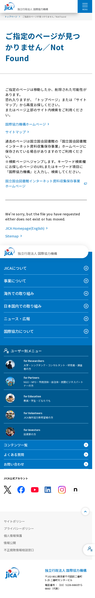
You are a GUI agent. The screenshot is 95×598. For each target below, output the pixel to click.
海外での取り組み (19, 293)
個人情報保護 (13, 535)
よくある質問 (14, 454)
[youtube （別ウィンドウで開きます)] (35, 489)
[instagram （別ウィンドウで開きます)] (62, 490)
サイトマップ (17, 131)
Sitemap (14, 235)
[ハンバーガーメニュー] (85, 5)
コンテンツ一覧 (16, 444)
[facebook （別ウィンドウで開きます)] (21, 490)
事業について (15, 280)
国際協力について (19, 331)
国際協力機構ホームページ (28, 124)
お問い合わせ (14, 464)
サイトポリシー (14, 521)
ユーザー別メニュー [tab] (23, 350)
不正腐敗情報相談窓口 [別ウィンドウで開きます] (19, 550)
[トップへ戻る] (85, 511)
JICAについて (15, 268)
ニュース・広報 (17, 318)
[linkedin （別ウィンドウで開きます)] (48, 490)
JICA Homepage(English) (27, 228)
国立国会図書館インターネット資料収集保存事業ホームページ (46, 183)
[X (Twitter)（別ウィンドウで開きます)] (7, 490)
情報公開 (10, 542)
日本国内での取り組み (23, 306)
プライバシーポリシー (19, 528)
